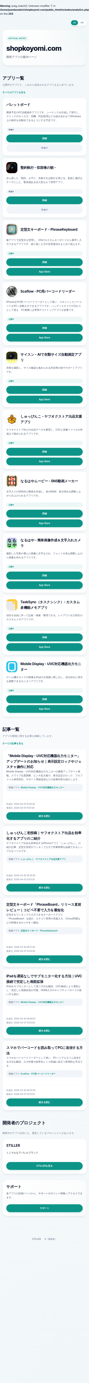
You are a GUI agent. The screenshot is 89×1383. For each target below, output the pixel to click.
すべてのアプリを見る (14, 92)
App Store (44, 271)
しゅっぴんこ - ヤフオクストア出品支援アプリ (43, 859)
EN (82, 22)
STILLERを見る (44, 1165)
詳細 (44, 138)
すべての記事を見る (12, 743)
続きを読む (44, 815)
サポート (44, 1208)
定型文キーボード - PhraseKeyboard (39, 930)
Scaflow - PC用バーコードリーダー (38, 1073)
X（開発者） (51, 1239)
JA (74, 22)
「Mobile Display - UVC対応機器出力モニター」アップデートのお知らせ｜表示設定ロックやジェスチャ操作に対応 (43, 761)
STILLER (36, 1239)
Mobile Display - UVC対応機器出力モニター (42, 787)
